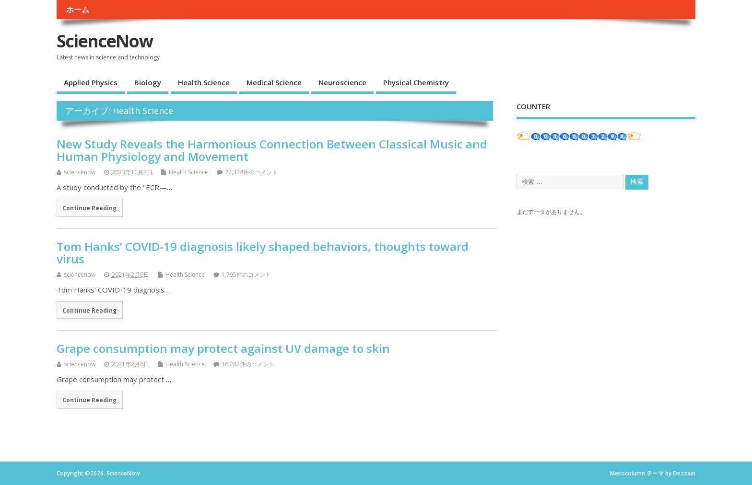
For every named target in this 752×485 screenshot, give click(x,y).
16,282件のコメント (248, 364)
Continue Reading (89, 208)
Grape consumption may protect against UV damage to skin (223, 348)
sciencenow (79, 172)
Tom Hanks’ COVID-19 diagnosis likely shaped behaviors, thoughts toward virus (263, 252)
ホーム (77, 9)
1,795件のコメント (246, 275)
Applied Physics (91, 82)
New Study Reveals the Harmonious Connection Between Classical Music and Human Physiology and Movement (272, 150)
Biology (147, 82)
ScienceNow (105, 41)
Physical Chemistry (416, 82)
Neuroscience (342, 82)
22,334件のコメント (251, 172)
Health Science (204, 82)
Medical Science (274, 82)
